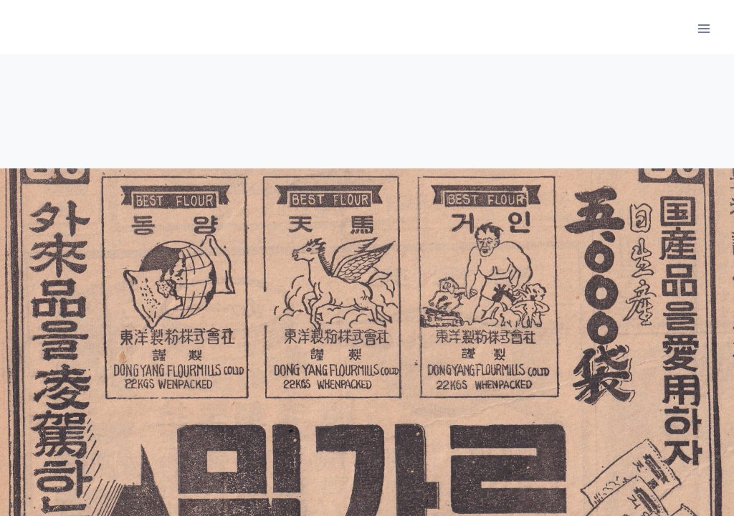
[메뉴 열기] (703, 28)
